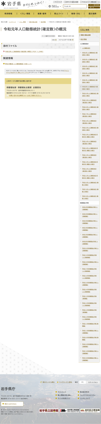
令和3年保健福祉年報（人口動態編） (90, 229)
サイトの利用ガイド (64, 398)
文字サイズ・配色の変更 (71, 2)
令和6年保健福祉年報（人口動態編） (90, 208)
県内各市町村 (84, 392)
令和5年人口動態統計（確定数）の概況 (89, 61)
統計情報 (43, 22)
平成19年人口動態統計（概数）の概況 (90, 190)
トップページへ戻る (65, 382)
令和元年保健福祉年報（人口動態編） (90, 243)
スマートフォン (93, 382)
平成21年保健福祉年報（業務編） (90, 325)
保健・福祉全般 (33, 22)
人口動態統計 (86, 48)
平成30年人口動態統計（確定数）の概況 (90, 95)
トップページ (12, 22)
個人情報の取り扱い (64, 395)
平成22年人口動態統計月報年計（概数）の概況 (90, 177)
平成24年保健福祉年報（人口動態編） (89, 291)
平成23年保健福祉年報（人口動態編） (89, 304)
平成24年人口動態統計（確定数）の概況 (89, 142)
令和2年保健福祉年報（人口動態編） (90, 236)
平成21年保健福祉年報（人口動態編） (90, 332)
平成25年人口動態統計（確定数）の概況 (90, 129)
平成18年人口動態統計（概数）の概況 (90, 197)
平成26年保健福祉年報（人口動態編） (89, 277)
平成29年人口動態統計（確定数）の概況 (89, 101)
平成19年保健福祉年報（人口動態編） (90, 352)
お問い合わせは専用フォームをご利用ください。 (25, 95)
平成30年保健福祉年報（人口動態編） (90, 249)
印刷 (53, 40)
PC (82, 382)
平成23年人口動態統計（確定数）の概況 (89, 156)
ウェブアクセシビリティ (87, 395)
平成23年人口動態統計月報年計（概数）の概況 (90, 163)
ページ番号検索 (94, 5)
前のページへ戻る (49, 382)
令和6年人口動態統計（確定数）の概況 (90, 54)
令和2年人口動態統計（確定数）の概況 (90, 81)
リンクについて (85, 398)
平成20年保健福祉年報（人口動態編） (90, 345)
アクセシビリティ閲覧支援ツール (91, 2)
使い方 (92, 7)
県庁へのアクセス (10, 404)
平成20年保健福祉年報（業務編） (90, 339)
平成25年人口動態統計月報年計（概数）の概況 (90, 136)
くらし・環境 (22, 22)
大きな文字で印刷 (65, 40)
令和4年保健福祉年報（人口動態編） (90, 222)
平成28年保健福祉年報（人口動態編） (90, 263)
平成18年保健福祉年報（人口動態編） (90, 359)
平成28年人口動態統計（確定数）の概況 (90, 108)
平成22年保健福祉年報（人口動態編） (89, 318)
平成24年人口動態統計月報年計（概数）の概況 (90, 149)
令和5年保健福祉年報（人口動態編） (89, 215)
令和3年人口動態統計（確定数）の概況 (90, 74)
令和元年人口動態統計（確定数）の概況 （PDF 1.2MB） (24, 51)
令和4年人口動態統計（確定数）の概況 (90, 67)
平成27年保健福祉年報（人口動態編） (89, 270)
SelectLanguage (55, 6)
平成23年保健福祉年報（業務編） (89, 297)
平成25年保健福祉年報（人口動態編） (90, 284)
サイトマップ (58, 2)
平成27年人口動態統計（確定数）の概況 (89, 115)
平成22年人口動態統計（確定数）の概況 (89, 170)
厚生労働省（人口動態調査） (18, 64)
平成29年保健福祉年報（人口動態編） (89, 256)
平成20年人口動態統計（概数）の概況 (90, 184)
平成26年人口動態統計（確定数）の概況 (89, 122)
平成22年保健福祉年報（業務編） (89, 311)
